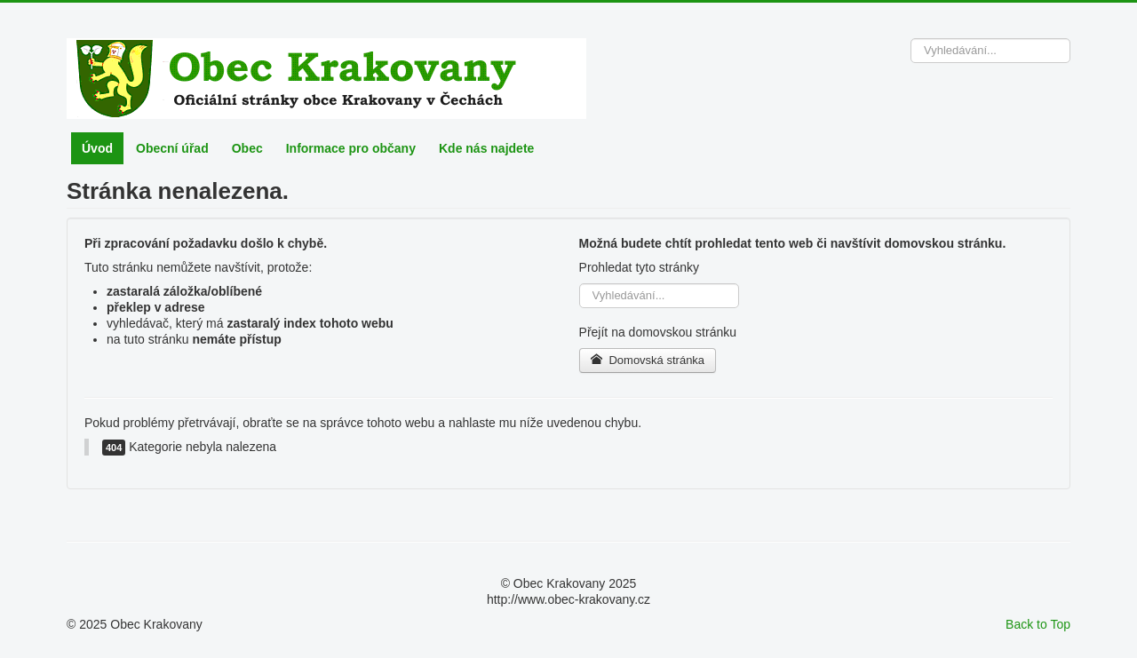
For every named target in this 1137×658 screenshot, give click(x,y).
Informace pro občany (351, 148)
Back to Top (1038, 624)
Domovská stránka (648, 360)
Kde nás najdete (486, 148)
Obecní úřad (172, 148)
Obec (247, 148)
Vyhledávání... (910, 38)
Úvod (97, 148)
